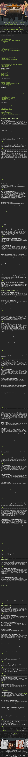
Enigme (25, 752)
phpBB (5, 250)
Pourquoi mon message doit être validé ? (6, 65)
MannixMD (15, 733)
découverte (22, 22)
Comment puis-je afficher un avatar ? (6, 51)
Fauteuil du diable (4, 752)
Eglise (8, 752)
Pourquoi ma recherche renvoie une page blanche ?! (8, 98)
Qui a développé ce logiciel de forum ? (6, 112)
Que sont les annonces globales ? (5, 72)
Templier (7, 755)
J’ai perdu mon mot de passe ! (5, 41)
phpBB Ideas (18, 702)
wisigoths (6, 24)
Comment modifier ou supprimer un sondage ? (7, 60)
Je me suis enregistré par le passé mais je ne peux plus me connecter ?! (10, 40)
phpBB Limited (24, 693)
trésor (6, 23)
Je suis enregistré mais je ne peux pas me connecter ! (8, 38)
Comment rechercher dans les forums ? (6, 96)
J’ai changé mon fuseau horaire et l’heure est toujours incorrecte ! (9, 48)
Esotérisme (24, 755)
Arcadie (16, 754)
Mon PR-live (19, 755)
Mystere (24, 754)
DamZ (17, 752)
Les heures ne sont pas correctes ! (5, 47)
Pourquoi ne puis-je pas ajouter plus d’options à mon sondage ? (9, 59)
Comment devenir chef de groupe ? (5, 82)
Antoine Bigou (20, 754)
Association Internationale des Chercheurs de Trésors (8, 751)
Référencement (13, 752)
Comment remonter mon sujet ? (5, 66)
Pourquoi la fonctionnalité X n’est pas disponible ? (7, 113)
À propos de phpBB (3, 696)
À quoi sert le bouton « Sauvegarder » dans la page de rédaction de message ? (11, 64)
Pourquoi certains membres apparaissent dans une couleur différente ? (10, 83)
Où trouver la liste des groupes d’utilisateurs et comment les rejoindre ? (10, 81)
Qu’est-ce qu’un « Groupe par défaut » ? (6, 84)
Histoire (3, 755)
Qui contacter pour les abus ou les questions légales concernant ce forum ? (11, 114)
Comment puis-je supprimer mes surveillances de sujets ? (8, 105)
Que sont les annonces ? (4, 73)
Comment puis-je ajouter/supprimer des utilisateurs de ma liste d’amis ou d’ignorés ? (12, 93)
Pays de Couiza (9, 750)
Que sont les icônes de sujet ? (5, 76)
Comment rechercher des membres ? (6, 99)
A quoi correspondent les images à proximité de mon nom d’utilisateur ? (10, 50)
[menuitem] (2, 27)
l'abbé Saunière (8, 22)
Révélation (12, 754)
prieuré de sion (23, 23)
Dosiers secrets (14, 755)
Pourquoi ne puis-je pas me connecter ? (6, 39)
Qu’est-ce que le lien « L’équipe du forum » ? (7, 85)
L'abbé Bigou (24, 751)
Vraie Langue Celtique (14, 756)
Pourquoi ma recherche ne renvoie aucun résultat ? (8, 97)
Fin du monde (7, 754)
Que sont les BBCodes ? (4, 69)
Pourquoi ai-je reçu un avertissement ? (6, 62)
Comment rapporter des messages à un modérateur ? (8, 63)
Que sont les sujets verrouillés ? (5, 75)
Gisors (3, 754)
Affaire (10, 755)
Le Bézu (20, 750)
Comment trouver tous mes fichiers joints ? (6, 109)
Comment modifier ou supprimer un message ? (7, 56)
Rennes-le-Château (18, 751)
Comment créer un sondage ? (5, 58)
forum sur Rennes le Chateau (12, 24)
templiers (19, 23)
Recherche (21, 752)
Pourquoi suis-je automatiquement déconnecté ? (7, 42)
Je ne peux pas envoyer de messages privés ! (7, 88)
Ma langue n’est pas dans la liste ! (5, 49)
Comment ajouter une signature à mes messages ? (8, 57)
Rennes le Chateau (15, 22)
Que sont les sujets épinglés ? (5, 74)
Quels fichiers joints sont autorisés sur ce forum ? (7, 108)
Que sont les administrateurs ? (5, 79)
